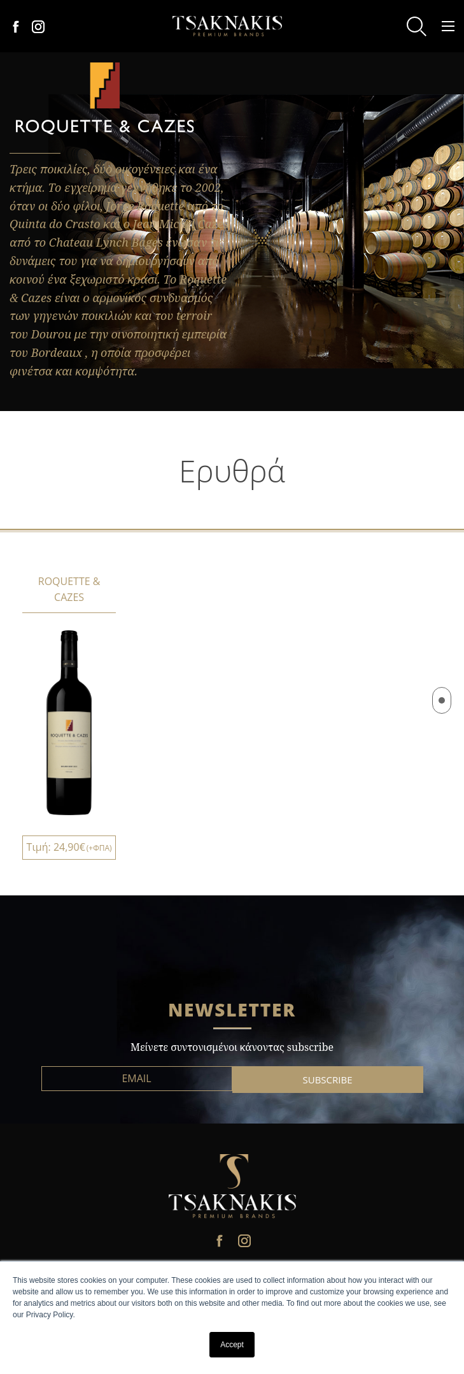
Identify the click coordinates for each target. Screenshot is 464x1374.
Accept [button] (232, 1344)
